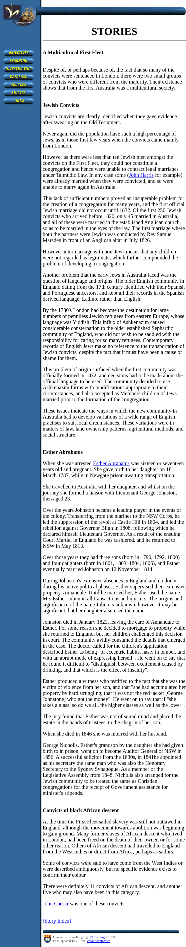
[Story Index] (57, 921)
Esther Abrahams (111, 463)
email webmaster (98, 941)
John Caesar (56, 903)
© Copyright (98, 937)
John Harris (141, 175)
